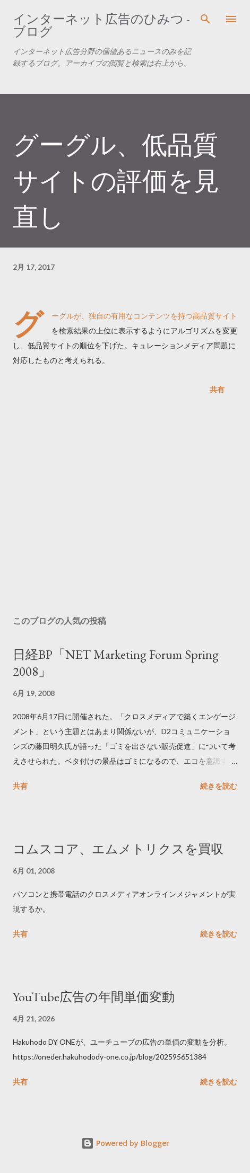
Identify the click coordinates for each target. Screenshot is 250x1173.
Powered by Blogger (125, 1143)
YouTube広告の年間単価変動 (94, 997)
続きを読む (218, 785)
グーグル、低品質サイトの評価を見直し (116, 180)
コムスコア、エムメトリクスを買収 (118, 849)
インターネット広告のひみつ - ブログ (101, 25)
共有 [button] (217, 389)
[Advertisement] (125, 507)
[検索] (205, 19)
